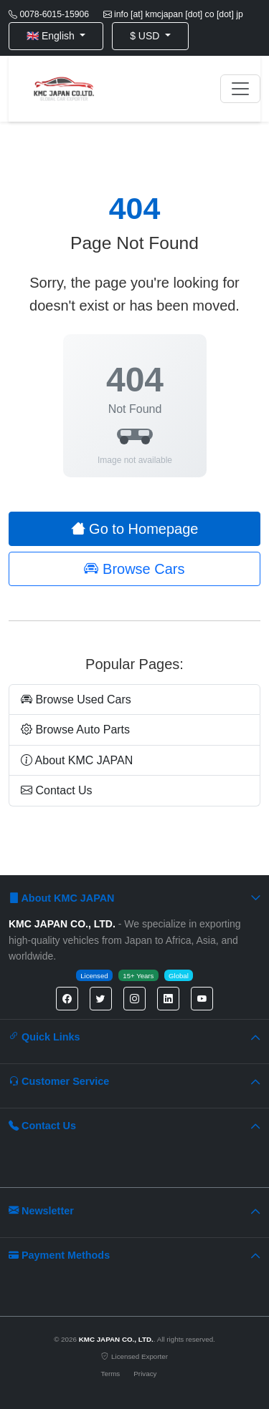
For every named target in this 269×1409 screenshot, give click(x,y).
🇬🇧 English (52, 36)
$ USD (146, 36)
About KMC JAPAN (77, 760)
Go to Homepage (135, 529)
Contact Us (57, 790)
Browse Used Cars (76, 699)
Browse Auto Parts (75, 729)
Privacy (144, 1374)
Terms (111, 1374)
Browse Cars (134, 569)
